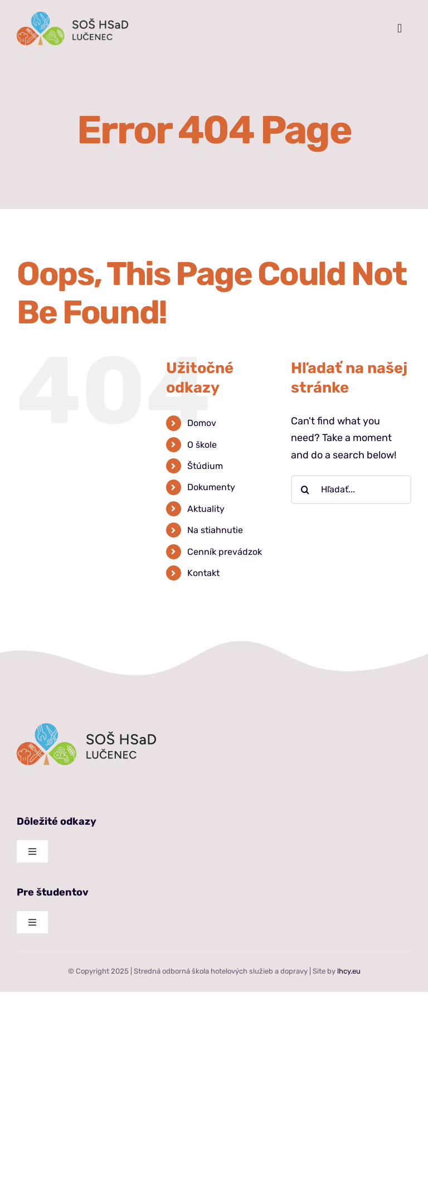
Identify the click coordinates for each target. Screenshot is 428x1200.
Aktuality (206, 509)
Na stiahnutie (215, 530)
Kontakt (203, 573)
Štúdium (205, 466)
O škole (202, 444)
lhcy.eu (349, 971)
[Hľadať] (305, 489)
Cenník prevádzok (224, 551)
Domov (201, 423)
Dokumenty (211, 487)
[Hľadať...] (351, 489)
